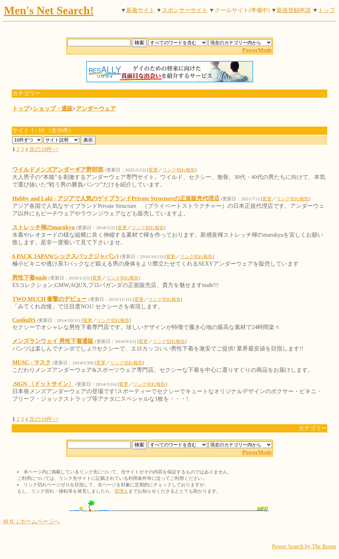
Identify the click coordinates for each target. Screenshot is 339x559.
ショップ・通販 (53, 109)
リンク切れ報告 (179, 170)
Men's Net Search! (49, 10)
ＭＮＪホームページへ (31, 521)
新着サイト (140, 10)
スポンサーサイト (184, 10)
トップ (326, 10)
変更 (153, 170)
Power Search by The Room (304, 546)
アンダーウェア (96, 109)
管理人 (121, 491)
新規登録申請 (294, 10)
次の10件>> (43, 149)
